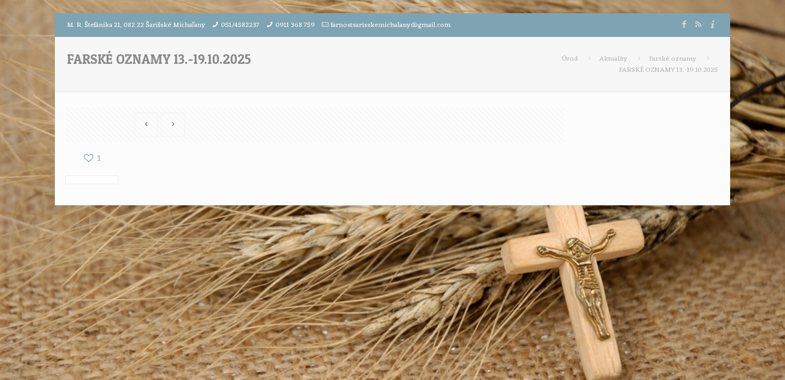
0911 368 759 (295, 25)
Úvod (570, 59)
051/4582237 (240, 25)
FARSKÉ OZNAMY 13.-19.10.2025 (668, 70)
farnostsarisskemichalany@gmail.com (391, 25)
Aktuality (613, 59)
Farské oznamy (672, 59)
